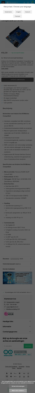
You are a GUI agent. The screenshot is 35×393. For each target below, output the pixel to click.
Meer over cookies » (18, 390)
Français (17, 16)
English (18, 12)
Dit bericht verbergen (18, 386)
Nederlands (8, 12)
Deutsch (27, 12)
